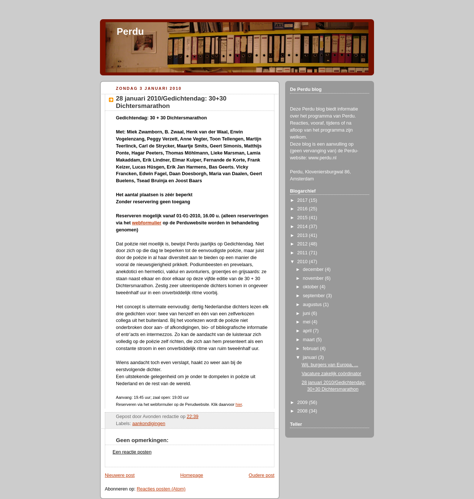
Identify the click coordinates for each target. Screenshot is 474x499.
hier (239, 404)
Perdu (130, 31)
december (314, 269)
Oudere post (261, 475)
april (308, 330)
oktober (311, 286)
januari (310, 357)
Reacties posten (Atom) (161, 489)
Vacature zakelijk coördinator (331, 373)
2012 (303, 244)
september (314, 295)
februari (311, 348)
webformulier (146, 222)
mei (307, 322)
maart (309, 339)
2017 (303, 200)
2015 (303, 217)
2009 (303, 402)
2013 (303, 235)
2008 (303, 411)
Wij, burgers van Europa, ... (330, 364)
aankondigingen (148, 423)
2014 (303, 226)
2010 (303, 261)
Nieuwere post (120, 475)
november (314, 278)
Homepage (191, 475)
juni (307, 313)
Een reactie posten (132, 452)
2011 (303, 252)
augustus (313, 304)
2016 (303, 208)
